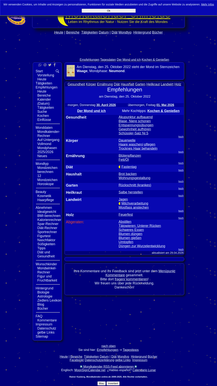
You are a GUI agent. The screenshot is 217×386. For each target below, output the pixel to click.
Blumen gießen (130, 238)
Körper (91, 84)
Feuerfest (126, 215)
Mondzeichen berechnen (47, 170)
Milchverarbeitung (134, 203)
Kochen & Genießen (155, 59)
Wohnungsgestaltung (134, 178)
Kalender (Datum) (44, 101)
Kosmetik (44, 196)
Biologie (43, 292)
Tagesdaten (108, 59)
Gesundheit (76, 84)
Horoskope (45, 184)
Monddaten (44, 128)
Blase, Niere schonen (135, 121)
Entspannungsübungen (136, 125)
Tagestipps (131, 350)
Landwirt (167, 84)
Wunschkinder (46, 264)
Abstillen (125, 222)
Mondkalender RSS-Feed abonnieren (108, 366)
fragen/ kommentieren (131, 279)
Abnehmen (44, 208)
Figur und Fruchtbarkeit (47, 278)
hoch (181, 136)
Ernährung (105, 84)
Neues (42, 156)
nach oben (108, 346)
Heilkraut (153, 84)
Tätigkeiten (89, 32)
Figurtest (43, 236)
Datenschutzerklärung (99, 360)
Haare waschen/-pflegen (137, 144)
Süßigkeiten (46, 244)
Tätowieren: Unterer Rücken (140, 226)
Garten (140, 84)
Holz (177, 84)
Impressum (44, 324)
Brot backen (128, 174)
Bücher (157, 32)
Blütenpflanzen (130, 156)
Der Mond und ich (129, 59)
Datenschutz (46, 328)
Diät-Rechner (47, 228)
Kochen (43, 116)
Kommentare (47, 320)
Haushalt (127, 84)
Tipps (41, 248)
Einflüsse (44, 120)
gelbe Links (45, 332)
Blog (40, 304)
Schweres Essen (131, 230)
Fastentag (129, 167)
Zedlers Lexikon (49, 300)
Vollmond (44, 144)
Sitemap (42, 336)
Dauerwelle (127, 140)
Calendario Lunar (144, 370)
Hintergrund (142, 32)
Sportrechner (47, 232)
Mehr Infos (207, 4)
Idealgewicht (46, 212)
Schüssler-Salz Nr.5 (133, 133)
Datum (104, 32)
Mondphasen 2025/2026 (47, 150)
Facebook (76, 360)
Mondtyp (124, 32)
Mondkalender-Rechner (48, 134)
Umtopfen (126, 242)
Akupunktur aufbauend (136, 117)
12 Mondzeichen (47, 178)
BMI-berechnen (48, 216)
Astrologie (44, 296)
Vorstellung (45, 75)
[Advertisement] (109, 54)
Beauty (41, 192)
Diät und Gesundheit (46, 254)
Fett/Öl (124, 160)
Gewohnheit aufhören (135, 129)
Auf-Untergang (48, 140)
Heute (58, 32)
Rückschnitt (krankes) (135, 185)
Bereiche (72, 32)
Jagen (123, 199)
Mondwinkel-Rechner (46, 270)
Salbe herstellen (131, 192)
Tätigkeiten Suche (45, 110)
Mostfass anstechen (134, 207)
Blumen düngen (130, 234)
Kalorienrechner (49, 220)
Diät (114, 32)
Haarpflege (45, 200)
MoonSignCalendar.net (89, 370)
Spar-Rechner (48, 224)
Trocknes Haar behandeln (138, 148)
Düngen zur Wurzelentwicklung (142, 246)
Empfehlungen (89, 59)
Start (39, 71)
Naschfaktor (46, 240)
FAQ (39, 316)
